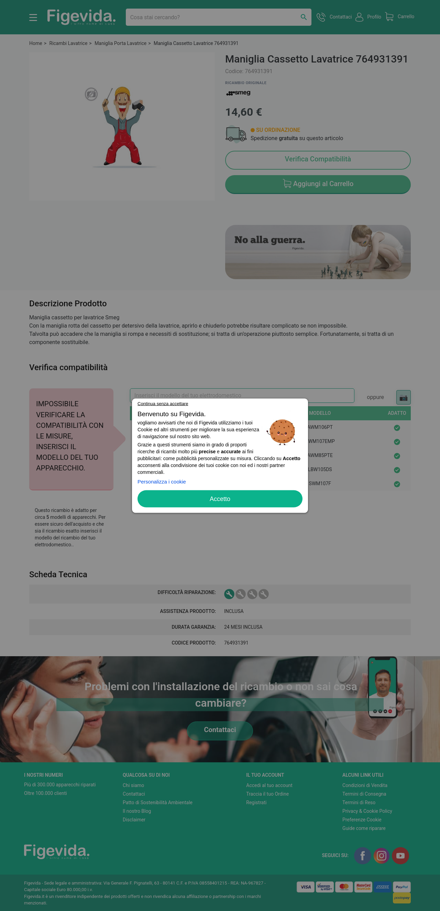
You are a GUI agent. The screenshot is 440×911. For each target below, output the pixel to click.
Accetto (220, 498)
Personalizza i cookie (162, 481)
